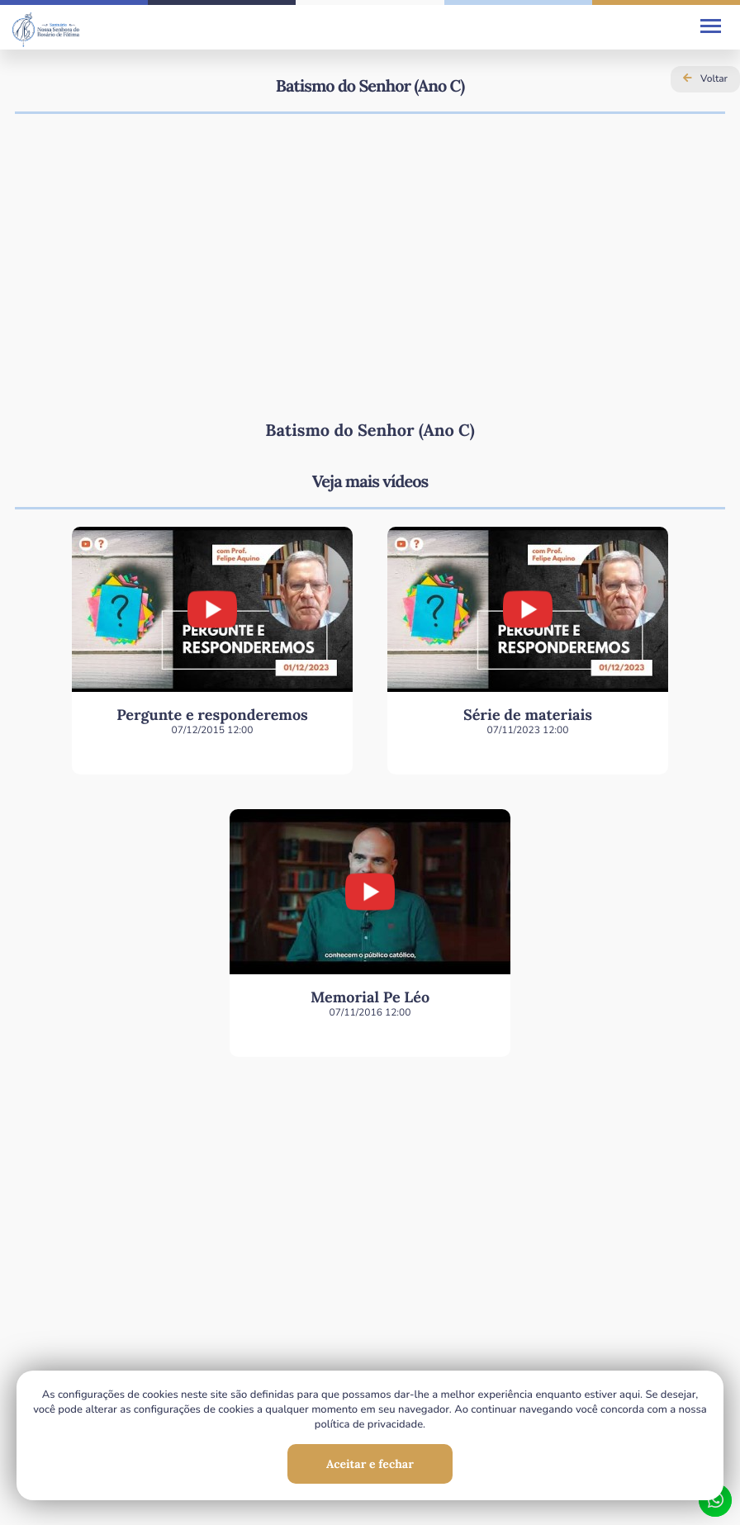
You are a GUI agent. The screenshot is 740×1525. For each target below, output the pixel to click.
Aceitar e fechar (370, 1463)
